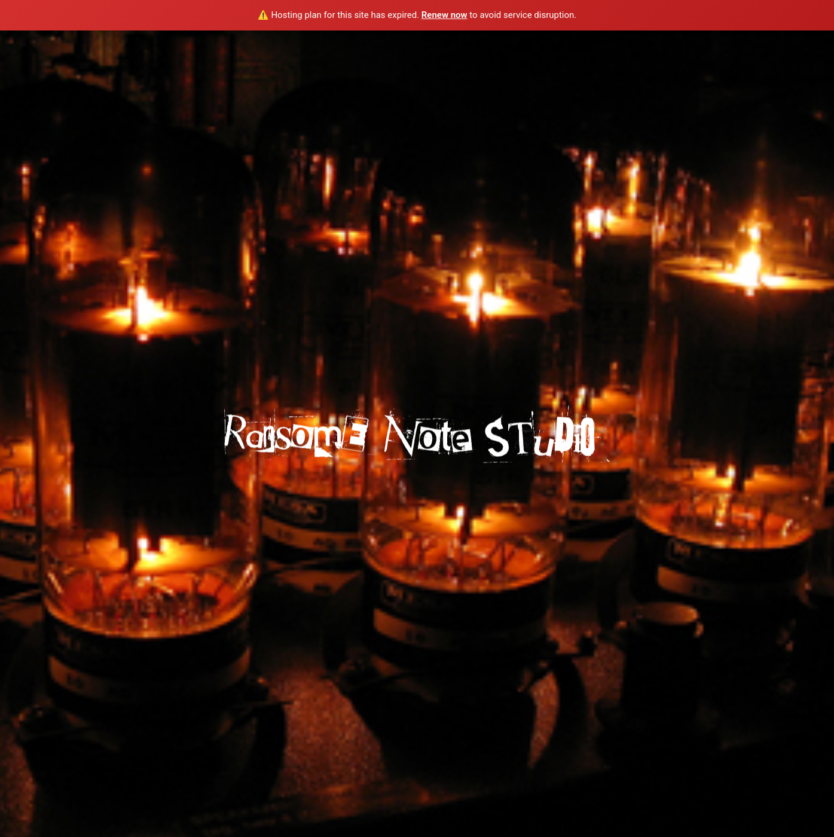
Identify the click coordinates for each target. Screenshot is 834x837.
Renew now (444, 15)
